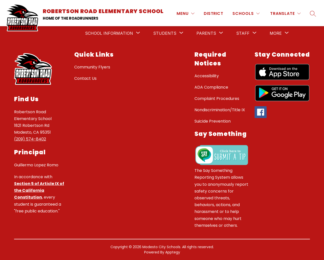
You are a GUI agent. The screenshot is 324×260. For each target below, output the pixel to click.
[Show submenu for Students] (164, 33)
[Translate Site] (285, 13)
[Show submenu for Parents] (206, 33)
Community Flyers (92, 67)
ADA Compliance (211, 87)
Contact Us (85, 78)
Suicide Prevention (212, 121)
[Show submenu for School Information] (109, 33)
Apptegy (172, 252)
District (213, 13)
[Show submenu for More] (276, 33)
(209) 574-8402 (30, 139)
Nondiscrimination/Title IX (219, 110)
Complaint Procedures (216, 98)
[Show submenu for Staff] (243, 33)
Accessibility (206, 76)
